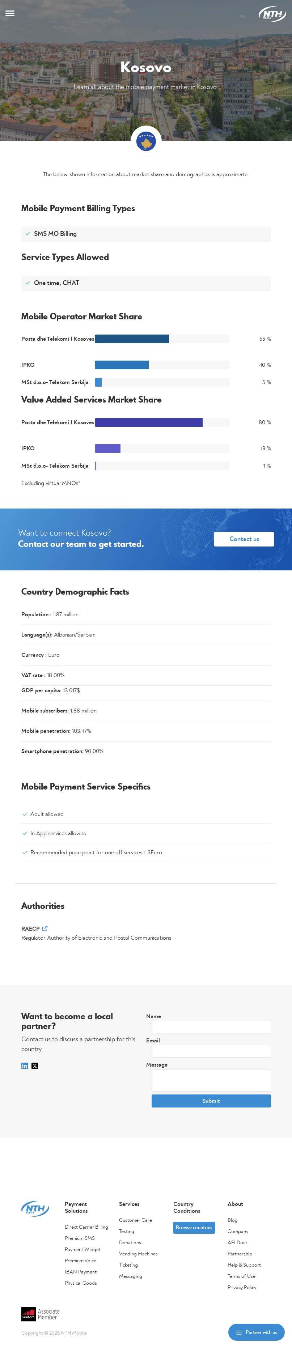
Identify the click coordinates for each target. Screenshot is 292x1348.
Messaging (130, 1276)
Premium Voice (80, 1260)
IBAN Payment (81, 1272)
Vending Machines (138, 1253)
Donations (130, 1242)
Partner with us (256, 1332)
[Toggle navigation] (9, 14)
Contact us (244, 539)
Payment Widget (83, 1249)
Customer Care (135, 1220)
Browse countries (194, 1227)
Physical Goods (81, 1283)
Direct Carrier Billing (86, 1227)
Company (238, 1231)
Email (153, 1040)
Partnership (240, 1253)
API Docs (237, 1242)
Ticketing (128, 1265)
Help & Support (244, 1265)
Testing (126, 1231)
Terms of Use (241, 1276)
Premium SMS (80, 1238)
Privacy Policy (242, 1287)
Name (153, 1016)
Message (157, 1065)
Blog (233, 1220)
